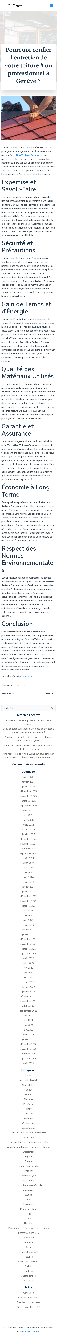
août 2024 (28, 858)
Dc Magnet (16, 5)
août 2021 (28, 1015)
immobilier (28, 1190)
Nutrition (28, 1223)
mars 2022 (28, 982)
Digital (28, 1156)
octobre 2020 (29, 1053)
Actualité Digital (28, 1080)
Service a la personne (28, 1261)
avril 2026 (28, 777)
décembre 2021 (28, 996)
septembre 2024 (28, 853)
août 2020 (28, 1063)
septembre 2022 (28, 953)
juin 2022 (28, 967)
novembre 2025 (28, 796)
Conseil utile (28, 1123)
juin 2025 (28, 815)
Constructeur (28, 1127)
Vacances (28, 1280)
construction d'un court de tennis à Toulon (28, 1147)
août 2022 (28, 958)
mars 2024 (28, 882)
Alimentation (28, 1085)
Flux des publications (28, 1297)
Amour (28, 1089)
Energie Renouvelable (28, 1166)
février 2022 (28, 986)
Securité (28, 1256)
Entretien (28, 1170)
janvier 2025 (28, 834)
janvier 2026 (28, 786)
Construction (20, 685)
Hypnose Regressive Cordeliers (28, 1185)
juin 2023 (28, 910)
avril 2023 (28, 920)
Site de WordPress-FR (28, 1307)
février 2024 (28, 886)
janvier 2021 (28, 1039)
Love (28, 1199)
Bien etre (28, 1099)
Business (28, 1118)
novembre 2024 (28, 843)
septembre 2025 (28, 805)
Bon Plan (28, 1113)
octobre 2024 (29, 848)
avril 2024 (28, 877)
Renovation (28, 1237)
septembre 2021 (28, 1010)
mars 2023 (28, 924)
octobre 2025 (29, 800)
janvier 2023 (28, 934)
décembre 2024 (28, 839)
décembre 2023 (28, 896)
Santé (29, 1247)
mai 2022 (28, 972)
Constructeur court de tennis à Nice (29, 1132)
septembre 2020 (28, 1058)
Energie (28, 1161)
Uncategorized (28, 1275)
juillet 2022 (28, 963)
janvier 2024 (28, 891)
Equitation (28, 1180)
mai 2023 (28, 915)
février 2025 (28, 829)
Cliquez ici (27, 676)
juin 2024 (28, 867)
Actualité (28, 1075)
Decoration (28, 1151)
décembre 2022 (28, 939)
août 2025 (28, 810)
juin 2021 (28, 1020)
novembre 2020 (28, 1048)
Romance (28, 1242)
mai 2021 (28, 1025)
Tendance (28, 1271)
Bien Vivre (28, 1104)
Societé (28, 1266)
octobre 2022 (29, 948)
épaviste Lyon (28, 1175)
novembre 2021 (28, 1001)
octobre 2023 (29, 905)
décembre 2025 (28, 791)
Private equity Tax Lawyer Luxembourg (28, 1228)
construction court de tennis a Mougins (28, 1142)
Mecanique (28, 1204)
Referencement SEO (28, 1232)
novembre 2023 (28, 901)
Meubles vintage (28, 1209)
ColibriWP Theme (29, 1331)
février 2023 (28, 929)
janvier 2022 (28, 991)
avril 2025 (28, 820)
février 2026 (28, 781)
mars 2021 (28, 1034)
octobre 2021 (29, 1006)
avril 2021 (28, 1029)
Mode (28, 1213)
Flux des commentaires (28, 1302)
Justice (28, 1194)
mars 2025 (28, 824)
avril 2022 (28, 977)
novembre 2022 (28, 944)
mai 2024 (28, 872)
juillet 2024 (28, 862)
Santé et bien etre (28, 1252)
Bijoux (28, 1108)
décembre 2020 (28, 1044)
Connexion (28, 1292)
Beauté (28, 1094)
